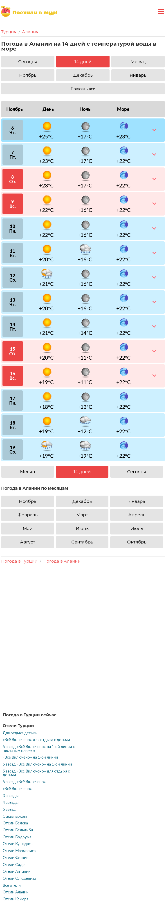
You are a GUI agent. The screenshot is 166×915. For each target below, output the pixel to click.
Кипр (105, 874)
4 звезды (10, 754)
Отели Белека (15, 775)
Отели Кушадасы (18, 796)
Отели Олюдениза (19, 830)
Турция (8, 31)
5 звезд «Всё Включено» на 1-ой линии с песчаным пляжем (39, 701)
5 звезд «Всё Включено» (24, 734)
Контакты (52, 899)
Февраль (28, 514)
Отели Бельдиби (18, 782)
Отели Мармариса (19, 803)
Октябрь (136, 542)
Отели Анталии (17, 823)
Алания (30, 31)
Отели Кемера (15, 851)
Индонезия (72, 884)
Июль (136, 528)
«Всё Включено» (17, 741)
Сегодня (27, 61)
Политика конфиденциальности (128, 899)
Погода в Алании (62, 561)
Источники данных (81, 899)
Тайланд (80, 874)
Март (82, 514)
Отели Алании (16, 844)
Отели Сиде (14, 817)
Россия (33, 874)
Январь (138, 75)
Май (27, 528)
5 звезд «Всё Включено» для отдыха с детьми (36, 725)
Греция (48, 874)
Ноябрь (27, 75)
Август (27, 542)
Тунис (118, 874)
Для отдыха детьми (20, 685)
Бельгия (93, 884)
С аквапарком (15, 768)
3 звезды (10, 748)
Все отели (12, 837)
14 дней (83, 61)
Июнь (82, 528)
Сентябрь (82, 542)
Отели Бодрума (17, 789)
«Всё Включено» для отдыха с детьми (36, 692)
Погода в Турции (19, 561)
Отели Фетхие (15, 810)
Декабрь (83, 75)
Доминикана (137, 874)
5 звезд (9, 761)
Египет (63, 874)
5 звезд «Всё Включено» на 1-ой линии (37, 716)
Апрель (136, 514)
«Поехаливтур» (27, 899)
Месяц (138, 61)
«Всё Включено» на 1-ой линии (30, 709)
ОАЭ (94, 874)
